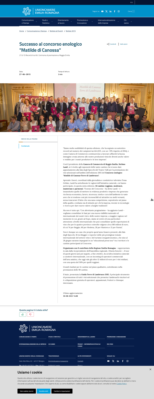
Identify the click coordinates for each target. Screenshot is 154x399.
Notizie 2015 (71, 31)
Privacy (80, 365)
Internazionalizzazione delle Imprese (32, 344)
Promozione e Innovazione (116, 337)
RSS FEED (110, 344)
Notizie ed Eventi (56, 31)
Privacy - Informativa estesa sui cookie (89, 345)
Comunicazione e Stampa (37, 31)
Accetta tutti (43, 391)
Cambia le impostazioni (62, 391)
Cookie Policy (122, 383)
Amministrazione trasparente (58, 361)
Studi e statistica (54, 337)
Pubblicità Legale (54, 365)
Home (21, 31)
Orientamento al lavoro (86, 337)
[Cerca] (132, 11)
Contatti (80, 361)
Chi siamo (51, 344)
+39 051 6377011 (27, 365)
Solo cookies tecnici (26, 391)
